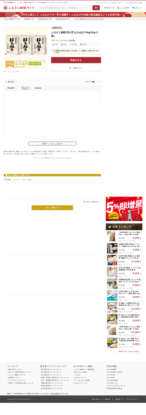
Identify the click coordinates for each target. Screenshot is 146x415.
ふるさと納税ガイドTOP (11, 19)
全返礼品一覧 (28, 19)
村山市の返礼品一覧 (62, 19)
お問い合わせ (96, 399)
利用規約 (117, 399)
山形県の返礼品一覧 (44, 19)
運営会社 (107, 399)
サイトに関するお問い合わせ (133, 3)
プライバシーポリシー (132, 399)
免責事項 (56, 393)
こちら (67, 350)
